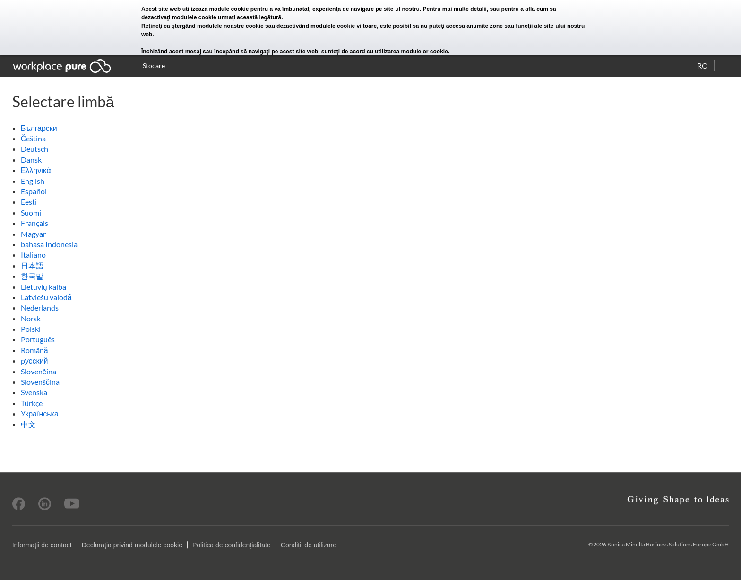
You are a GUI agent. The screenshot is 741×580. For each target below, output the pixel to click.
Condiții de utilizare (308, 545)
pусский (34, 360)
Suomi (31, 212)
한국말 (32, 275)
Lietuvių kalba (43, 286)
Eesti (29, 201)
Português (38, 339)
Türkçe (32, 402)
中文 (28, 424)
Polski (31, 328)
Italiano (33, 254)
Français (34, 222)
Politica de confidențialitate (231, 545)
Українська (40, 413)
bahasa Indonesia (49, 244)
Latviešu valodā (46, 297)
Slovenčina (38, 371)
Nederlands (40, 307)
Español (34, 191)
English (32, 180)
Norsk (31, 318)
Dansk (31, 159)
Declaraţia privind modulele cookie (132, 545)
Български (39, 127)
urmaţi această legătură (249, 17)
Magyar (33, 233)
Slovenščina (40, 381)
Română (34, 350)
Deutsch (34, 148)
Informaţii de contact (42, 545)
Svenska (34, 392)
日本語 (32, 265)
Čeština (33, 138)
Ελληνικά (36, 169)
